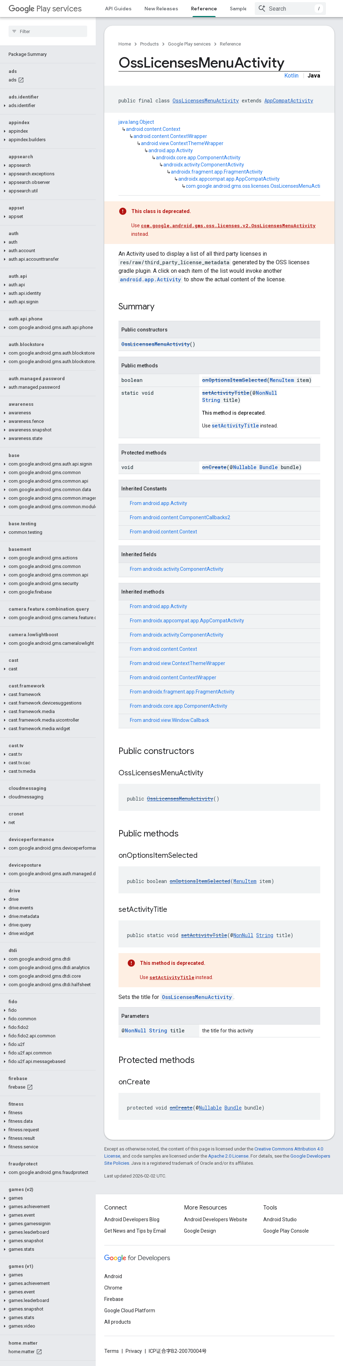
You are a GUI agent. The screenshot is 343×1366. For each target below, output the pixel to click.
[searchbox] (48, 31)
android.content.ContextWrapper (170, 136)
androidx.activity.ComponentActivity (203, 165)
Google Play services (189, 44)
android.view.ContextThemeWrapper (182, 143)
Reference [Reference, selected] (204, 8)
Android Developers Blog (131, 1219)
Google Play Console (286, 1231)
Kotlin (291, 75)
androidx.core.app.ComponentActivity (198, 157)
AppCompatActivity (288, 100)
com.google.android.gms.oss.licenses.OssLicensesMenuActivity (257, 186)
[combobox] (290, 8)
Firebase (113, 1299)
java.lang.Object (136, 122)
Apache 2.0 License (228, 1156)
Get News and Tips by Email (135, 1231)
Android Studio (280, 1219)
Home (124, 44)
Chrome (113, 1288)
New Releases (161, 8)
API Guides (118, 8)
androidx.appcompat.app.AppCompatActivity (229, 179)
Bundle (268, 467)
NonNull (266, 392)
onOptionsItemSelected (234, 380)
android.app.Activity (170, 150)
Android (113, 1276)
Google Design (200, 1231)
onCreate (214, 467)
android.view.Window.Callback (176, 720)
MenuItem (282, 380)
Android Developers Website (215, 1219)
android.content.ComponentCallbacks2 (186, 517)
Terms (111, 1351)
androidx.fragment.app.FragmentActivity (217, 172)
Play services (45, 9)
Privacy (134, 1351)
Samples (240, 8)
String (211, 400)
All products (117, 1322)
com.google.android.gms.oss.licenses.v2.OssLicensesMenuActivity (228, 225)
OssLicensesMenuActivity (206, 100)
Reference (230, 44)
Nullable (245, 467)
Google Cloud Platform (129, 1310)
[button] (46, 105)
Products (149, 44)
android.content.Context (153, 129)
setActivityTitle (225, 392)
